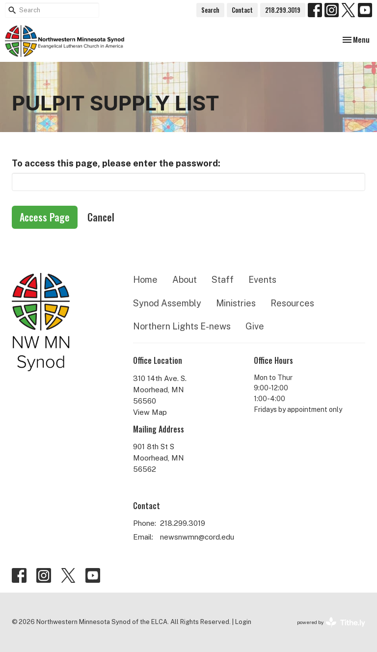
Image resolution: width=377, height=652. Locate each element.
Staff (223, 279)
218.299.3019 (282, 10)
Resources (292, 303)
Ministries (236, 303)
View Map (150, 412)
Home (145, 279)
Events (262, 279)
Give (254, 326)
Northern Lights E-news (182, 326)
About (184, 279)
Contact (242, 10)
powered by (331, 622)
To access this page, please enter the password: (116, 163)
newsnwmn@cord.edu (197, 537)
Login (243, 621)
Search (210, 10)
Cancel (100, 217)
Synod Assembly (167, 303)
